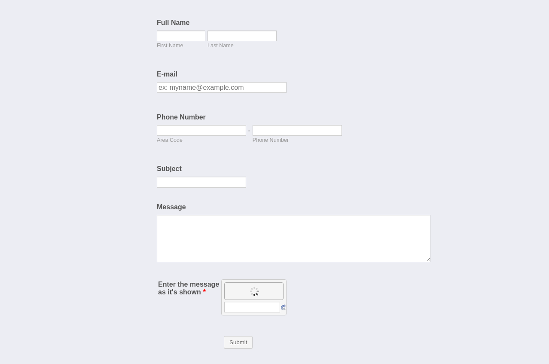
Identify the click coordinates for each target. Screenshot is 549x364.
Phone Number (181, 117)
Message (171, 207)
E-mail (167, 74)
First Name (170, 46)
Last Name (220, 46)
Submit (238, 342)
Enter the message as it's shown (188, 288)
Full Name (173, 22)
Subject (169, 168)
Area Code (170, 140)
